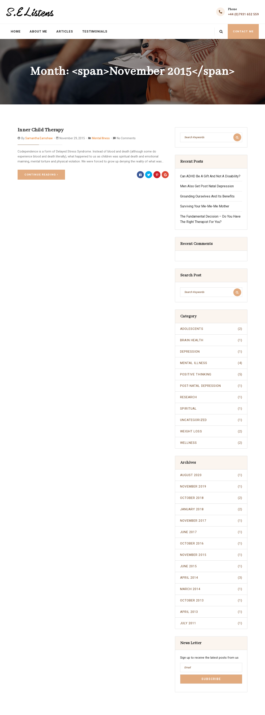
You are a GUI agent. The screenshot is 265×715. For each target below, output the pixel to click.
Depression (211, 351)
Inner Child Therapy (40, 130)
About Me (38, 31)
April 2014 (211, 578)
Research (211, 397)
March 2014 (211, 589)
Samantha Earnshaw (39, 137)
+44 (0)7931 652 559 (243, 14)
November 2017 (211, 521)
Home (16, 31)
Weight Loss (211, 431)
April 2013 (211, 612)
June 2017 (211, 532)
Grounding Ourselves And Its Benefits (207, 196)
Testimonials (95, 31)
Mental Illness (101, 137)
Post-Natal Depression (211, 386)
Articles (65, 31)
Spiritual (211, 408)
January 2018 (211, 509)
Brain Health (211, 340)
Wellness (211, 443)
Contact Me (243, 31)
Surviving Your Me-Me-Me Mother (204, 206)
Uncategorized (211, 420)
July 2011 (211, 623)
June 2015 (211, 566)
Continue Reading (41, 173)
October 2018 (211, 498)
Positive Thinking (211, 374)
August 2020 (211, 475)
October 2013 (211, 600)
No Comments (126, 137)
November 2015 (211, 555)
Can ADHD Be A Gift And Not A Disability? (210, 176)
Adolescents (211, 329)
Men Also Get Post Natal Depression (207, 186)
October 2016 (211, 543)
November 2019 (211, 486)
